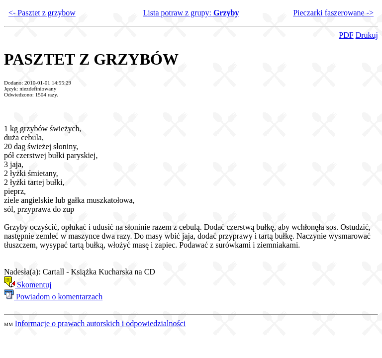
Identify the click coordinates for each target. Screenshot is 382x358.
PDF (346, 35)
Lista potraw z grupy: (191, 12)
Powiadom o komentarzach (53, 296)
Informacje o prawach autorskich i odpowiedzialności (100, 323)
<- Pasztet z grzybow (42, 12)
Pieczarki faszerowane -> (333, 12)
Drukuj (367, 35)
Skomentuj (27, 284)
